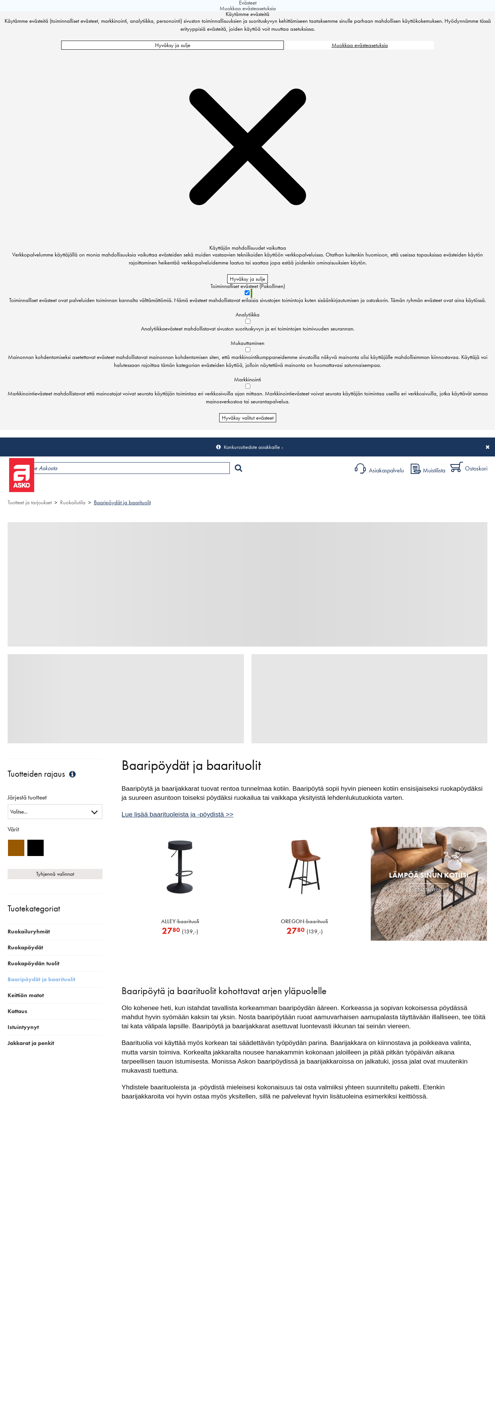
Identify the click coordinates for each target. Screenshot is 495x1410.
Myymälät (127, 488)
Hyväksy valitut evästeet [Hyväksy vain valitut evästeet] (248, 418)
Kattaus (17, 1011)
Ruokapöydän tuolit (33, 963)
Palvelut (167, 488)
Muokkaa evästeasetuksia (360, 45)
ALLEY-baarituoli (180, 921)
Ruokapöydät (25, 947)
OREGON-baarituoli (304, 921)
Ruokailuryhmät (29, 931)
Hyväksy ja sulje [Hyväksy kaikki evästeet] (172, 45)
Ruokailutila (72, 502)
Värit (13, 829)
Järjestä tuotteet (27, 798)
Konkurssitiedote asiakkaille (252, 447)
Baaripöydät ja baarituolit (122, 502)
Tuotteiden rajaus (42, 773)
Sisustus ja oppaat (212, 488)
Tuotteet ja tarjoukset (71, 488)
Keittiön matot (26, 995)
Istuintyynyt (23, 1027)
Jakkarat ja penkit (31, 1043)
